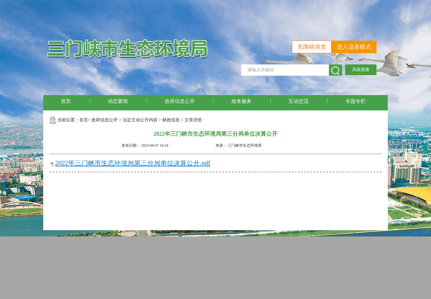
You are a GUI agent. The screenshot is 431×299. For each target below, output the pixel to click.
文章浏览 (193, 120)
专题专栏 (355, 101)
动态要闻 (118, 101)
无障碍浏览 (311, 47)
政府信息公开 (180, 101)
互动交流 (298, 101)
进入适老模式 (354, 47)
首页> (85, 120)
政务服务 (241, 101)
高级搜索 (361, 69)
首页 (66, 101)
